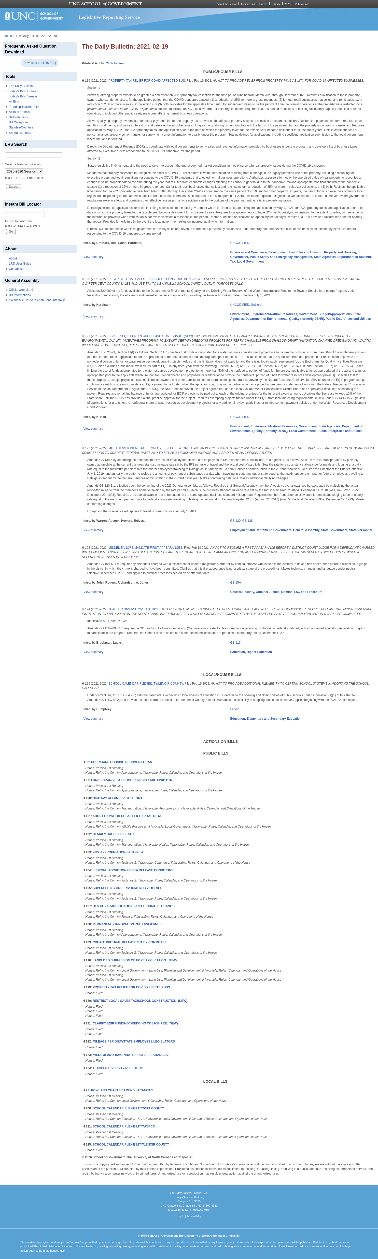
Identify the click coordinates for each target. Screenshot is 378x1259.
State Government (334, 530)
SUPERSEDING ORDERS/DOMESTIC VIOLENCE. (128, 888)
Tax (232, 261)
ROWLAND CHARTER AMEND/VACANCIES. (122, 1090)
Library (276, 3)
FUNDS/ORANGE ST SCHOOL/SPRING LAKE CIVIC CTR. (132, 780)
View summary (93, 257)
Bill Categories (19, 122)
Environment (239, 314)
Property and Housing (340, 252)
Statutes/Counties (21, 127)
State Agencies (325, 257)
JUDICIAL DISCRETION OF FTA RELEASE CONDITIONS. (133, 870)
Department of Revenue (354, 257)
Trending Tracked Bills (24, 107)
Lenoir (234, 709)
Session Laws (18, 117)
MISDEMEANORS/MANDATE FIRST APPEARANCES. (145, 547)
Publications (302, 3)
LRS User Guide (20, 263)
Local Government (250, 261)
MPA (288, 3)
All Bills (14, 101)
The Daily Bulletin (21, 86)
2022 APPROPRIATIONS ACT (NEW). (119, 852)
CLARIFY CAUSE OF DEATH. (113, 834)
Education (237, 652)
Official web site (21, 290)
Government (239, 257)
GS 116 (235, 642)
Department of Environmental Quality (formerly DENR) (284, 319)
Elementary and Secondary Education (274, 718)
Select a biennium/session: (23, 164)
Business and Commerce (248, 252)
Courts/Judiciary (242, 592)
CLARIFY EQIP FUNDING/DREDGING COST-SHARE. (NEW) (150, 336)
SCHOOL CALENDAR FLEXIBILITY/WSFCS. (124, 1126)
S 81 (106, 621)
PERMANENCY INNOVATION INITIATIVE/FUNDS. (127, 924)
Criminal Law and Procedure (301, 592)
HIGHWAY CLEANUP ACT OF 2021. (118, 798)
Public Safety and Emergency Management (281, 257)
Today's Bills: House (22, 91)
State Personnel (360, 530)
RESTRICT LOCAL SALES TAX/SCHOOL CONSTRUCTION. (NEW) (155, 279)
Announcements (20, 133)
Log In (180, 1216)
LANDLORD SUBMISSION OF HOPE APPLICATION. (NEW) (135, 960)
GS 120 (235, 521)
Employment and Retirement (251, 530)
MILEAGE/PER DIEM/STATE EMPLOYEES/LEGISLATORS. (149, 448)
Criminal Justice (267, 592)
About (13, 258)
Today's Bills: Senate (23, 96)
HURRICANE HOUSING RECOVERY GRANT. (123, 762)
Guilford (256, 305)
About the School (226, 3)
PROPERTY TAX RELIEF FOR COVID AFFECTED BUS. (147, 80)
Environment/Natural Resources (273, 314)
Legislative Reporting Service (109, 17)
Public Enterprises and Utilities (348, 319)
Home (8, 36)
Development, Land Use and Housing (295, 252)
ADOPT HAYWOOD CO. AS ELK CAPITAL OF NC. (128, 816)
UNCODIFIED (239, 243)
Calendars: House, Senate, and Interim (37, 300)
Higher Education (259, 652)
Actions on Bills (19, 112)
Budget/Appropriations (335, 314)
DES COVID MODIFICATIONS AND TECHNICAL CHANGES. (135, 906)
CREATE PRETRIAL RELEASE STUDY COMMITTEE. (130, 942)
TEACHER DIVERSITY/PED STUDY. (133, 609)
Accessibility (194, 1216)
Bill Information (20, 295)
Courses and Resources (254, 3)
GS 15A (235, 582)
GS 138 (247, 521)
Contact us (16, 269)
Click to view (115, 63)
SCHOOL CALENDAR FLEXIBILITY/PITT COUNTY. (128, 1108)
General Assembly (306, 530)
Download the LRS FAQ (39, 63)
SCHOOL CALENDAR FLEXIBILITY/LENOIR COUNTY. (146, 683)
